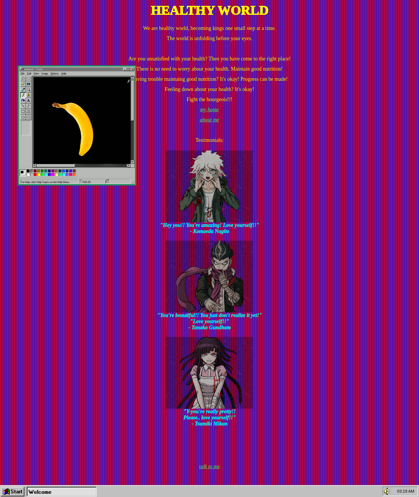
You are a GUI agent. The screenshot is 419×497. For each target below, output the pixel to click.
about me (209, 120)
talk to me (209, 466)
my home (209, 109)
